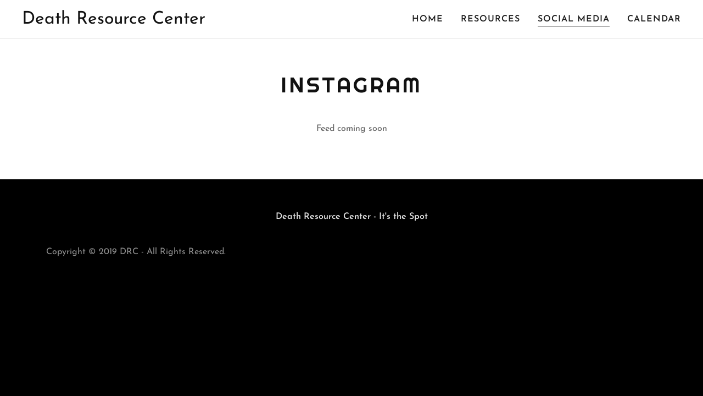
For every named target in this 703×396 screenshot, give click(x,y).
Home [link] (427, 19)
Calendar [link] (654, 19)
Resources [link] (490, 19)
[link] (113, 21)
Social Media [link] (574, 19)
